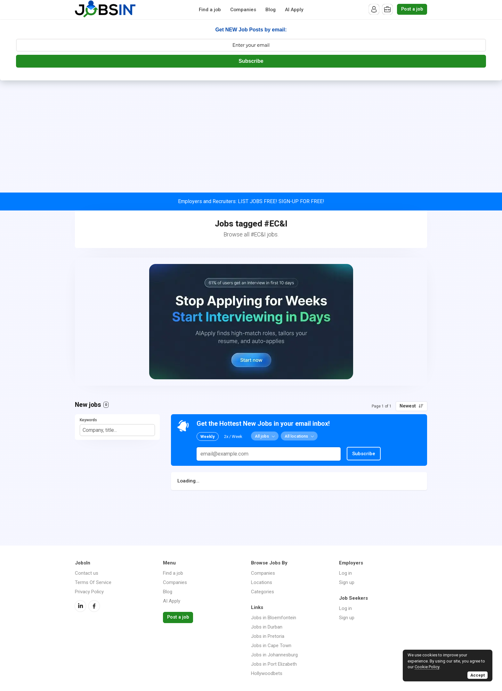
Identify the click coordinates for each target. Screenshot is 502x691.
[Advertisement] (251, 128)
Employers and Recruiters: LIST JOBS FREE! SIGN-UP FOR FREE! (251, 201)
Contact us (86, 573)
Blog (270, 9)
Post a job (412, 9)
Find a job (210, 9)
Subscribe (251, 61)
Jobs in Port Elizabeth (274, 664)
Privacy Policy (89, 592)
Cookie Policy (427, 666)
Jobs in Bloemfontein (273, 618)
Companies (243, 9)
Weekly (207, 436)
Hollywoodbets (266, 673)
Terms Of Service (93, 582)
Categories (262, 592)
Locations (261, 582)
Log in (345, 573)
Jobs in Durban (266, 627)
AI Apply (294, 9)
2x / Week (233, 436)
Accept (477, 675)
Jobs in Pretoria (267, 636)
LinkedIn (80, 606)
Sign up (346, 582)
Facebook (94, 606)
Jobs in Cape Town (271, 645)
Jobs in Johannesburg (274, 655)
